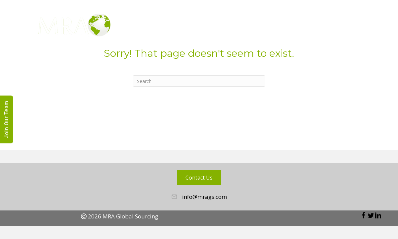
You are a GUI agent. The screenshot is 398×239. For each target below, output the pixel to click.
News (337, 26)
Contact (367, 26)
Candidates (279, 26)
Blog (313, 26)
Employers (238, 26)
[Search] (199, 81)
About (203, 26)
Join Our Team (6, 119)
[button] (363, 215)
